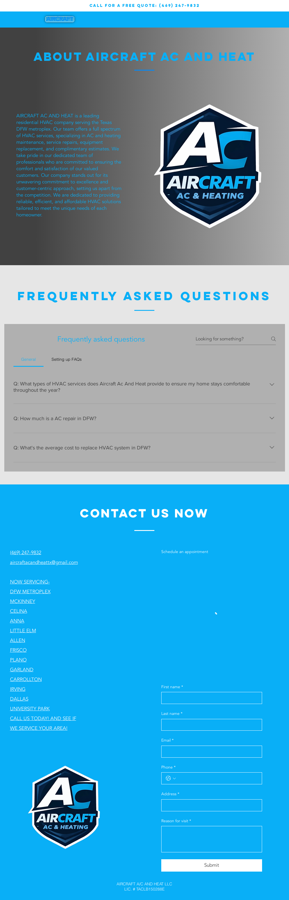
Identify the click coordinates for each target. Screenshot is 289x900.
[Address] (210, 805)
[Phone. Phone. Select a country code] (171, 778)
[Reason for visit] (212, 839)
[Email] (210, 751)
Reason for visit (176, 821)
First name (172, 687)
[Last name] (210, 725)
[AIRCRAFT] (59, 19)
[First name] (210, 698)
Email (167, 740)
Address (170, 794)
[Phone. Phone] (217, 778)
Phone (168, 767)
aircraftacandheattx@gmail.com (44, 562)
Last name (171, 714)
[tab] (28, 359)
